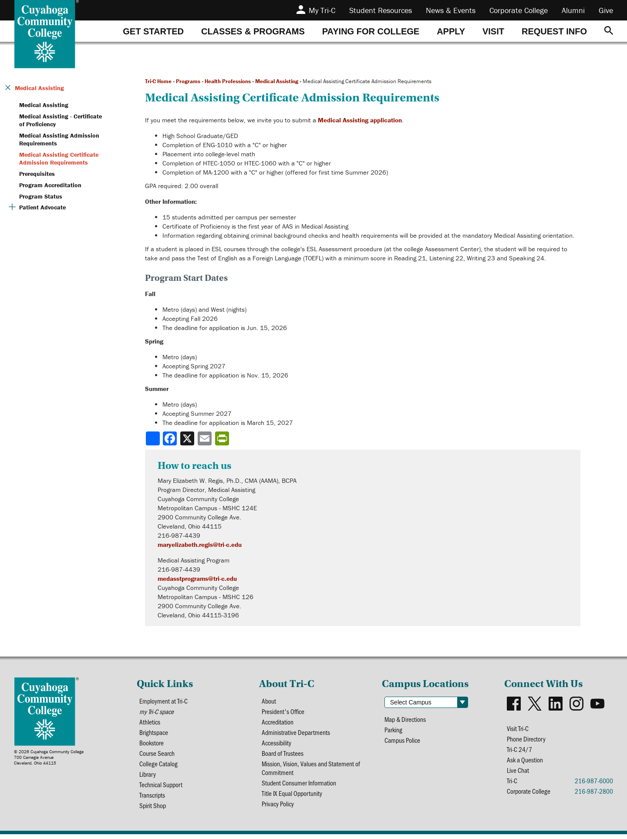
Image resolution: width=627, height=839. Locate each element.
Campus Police (402, 741)
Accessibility (277, 744)
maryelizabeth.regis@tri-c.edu (200, 544)
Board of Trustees (283, 755)
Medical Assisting (276, 81)
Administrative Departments (296, 733)
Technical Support (161, 788)
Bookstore (151, 744)
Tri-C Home (158, 81)
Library (147, 777)
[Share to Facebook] (170, 438)
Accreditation (278, 723)
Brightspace (154, 733)
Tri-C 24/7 (520, 750)
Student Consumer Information (299, 786)
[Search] (609, 31)
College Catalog (158, 766)
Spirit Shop (153, 810)
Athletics (150, 723)
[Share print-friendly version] (223, 438)
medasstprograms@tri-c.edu (197, 578)
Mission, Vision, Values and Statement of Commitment (311, 771)
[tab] (153, 31)
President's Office (284, 712)
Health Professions (228, 81)
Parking (393, 730)
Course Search (157, 755)
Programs (188, 81)
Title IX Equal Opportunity (293, 797)
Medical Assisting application (360, 120)
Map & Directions (406, 719)
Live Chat (518, 772)
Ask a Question (525, 761)
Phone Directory (526, 739)
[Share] (153, 438)
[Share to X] (188, 438)
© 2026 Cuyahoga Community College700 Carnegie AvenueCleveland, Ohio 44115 (49, 757)
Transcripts (152, 799)
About (269, 701)
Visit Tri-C (518, 728)
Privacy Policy (279, 808)
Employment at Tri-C (164, 701)
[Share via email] (205, 438)
